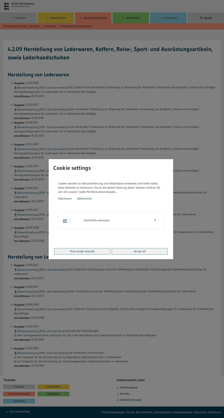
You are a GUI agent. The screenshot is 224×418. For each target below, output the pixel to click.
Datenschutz (84, 198)
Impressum (65, 198)
